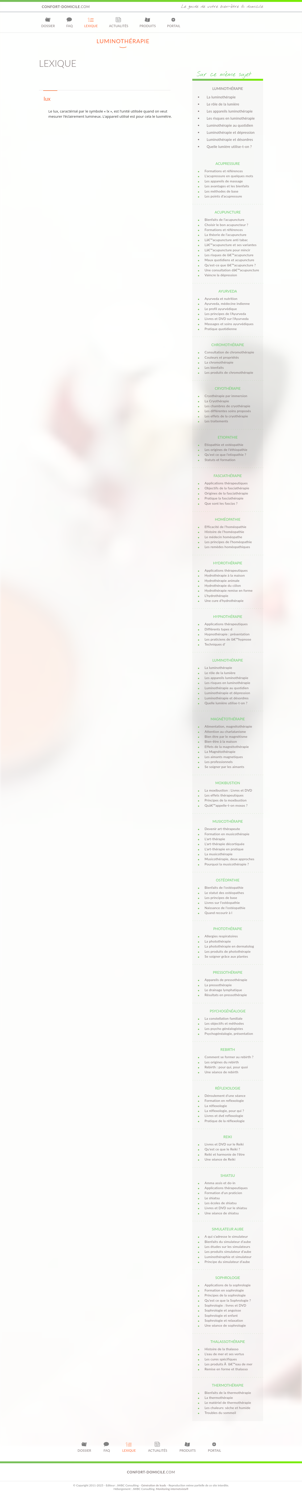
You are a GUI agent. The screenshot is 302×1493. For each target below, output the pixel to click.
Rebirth (227, 1049)
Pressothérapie (227, 972)
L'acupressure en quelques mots (229, 176)
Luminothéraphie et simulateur (228, 1257)
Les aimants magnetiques (224, 757)
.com (66, 6)
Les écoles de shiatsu (221, 1203)
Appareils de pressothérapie (226, 980)
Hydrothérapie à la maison (225, 575)
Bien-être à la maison (221, 741)
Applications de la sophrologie (228, 1285)
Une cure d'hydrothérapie (224, 601)
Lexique (91, 22)
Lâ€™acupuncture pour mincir (227, 250)
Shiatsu (228, 1175)
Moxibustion (227, 783)
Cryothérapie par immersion (226, 396)
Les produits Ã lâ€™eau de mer (228, 1364)
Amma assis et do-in (220, 1183)
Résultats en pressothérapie (226, 995)
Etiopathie (228, 437)
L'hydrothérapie (216, 596)
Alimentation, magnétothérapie (228, 726)
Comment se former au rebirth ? (229, 1057)
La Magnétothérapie (220, 752)
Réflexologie (227, 1088)
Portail (173, 22)
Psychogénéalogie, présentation (229, 1034)
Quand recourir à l (218, 913)
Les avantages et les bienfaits (227, 186)
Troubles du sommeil (220, 1413)
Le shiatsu (212, 1198)
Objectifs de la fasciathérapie (227, 488)
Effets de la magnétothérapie (227, 747)
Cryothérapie (228, 388)
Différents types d (218, 629)
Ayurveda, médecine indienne (227, 304)
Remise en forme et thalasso (226, 1369)
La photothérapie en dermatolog (229, 946)
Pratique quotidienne (221, 329)
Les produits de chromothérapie (229, 372)
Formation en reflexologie (224, 1101)
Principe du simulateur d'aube (227, 1262)
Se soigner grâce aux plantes (226, 956)
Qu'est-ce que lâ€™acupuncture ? (230, 265)
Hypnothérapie (227, 616)
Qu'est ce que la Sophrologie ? (228, 1300)
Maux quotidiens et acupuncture (229, 260)
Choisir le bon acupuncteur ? (226, 225)
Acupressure (227, 163)
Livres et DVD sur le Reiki (224, 1144)
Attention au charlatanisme (225, 732)
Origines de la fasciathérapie (226, 493)
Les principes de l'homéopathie (228, 542)
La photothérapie (218, 941)
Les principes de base (221, 898)
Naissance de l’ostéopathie (225, 908)
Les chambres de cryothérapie (227, 406)
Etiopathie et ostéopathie (224, 445)
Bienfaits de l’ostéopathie (224, 887)
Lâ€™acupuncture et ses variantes (230, 245)
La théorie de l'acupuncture (225, 235)
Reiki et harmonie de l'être (225, 1154)
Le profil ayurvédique (221, 309)
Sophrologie (227, 1277)
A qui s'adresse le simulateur (226, 1236)
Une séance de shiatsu (222, 1213)
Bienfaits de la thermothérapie (228, 1393)
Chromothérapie (227, 345)
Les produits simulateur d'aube (228, 1252)
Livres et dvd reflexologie (224, 1116)
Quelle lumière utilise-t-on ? (229, 146)
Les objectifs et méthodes (224, 1023)
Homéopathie (227, 519)
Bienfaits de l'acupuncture (224, 220)
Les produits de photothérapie (228, 951)
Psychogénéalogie (228, 1011)
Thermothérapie (227, 1385)
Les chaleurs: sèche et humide (227, 1408)
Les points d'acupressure (223, 196)
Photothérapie (227, 929)
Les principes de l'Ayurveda (225, 314)
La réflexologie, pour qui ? (224, 1111)
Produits (148, 22)
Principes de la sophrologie (225, 1295)
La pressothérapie (218, 985)
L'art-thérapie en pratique (224, 849)
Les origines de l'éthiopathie (226, 450)
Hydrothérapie (227, 563)
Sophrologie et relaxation (224, 1320)
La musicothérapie (218, 854)
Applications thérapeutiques (226, 483)
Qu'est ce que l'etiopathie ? (225, 455)
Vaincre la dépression (221, 275)
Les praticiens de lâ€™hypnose (228, 639)
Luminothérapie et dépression (231, 132)
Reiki (227, 1137)
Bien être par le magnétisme (226, 736)
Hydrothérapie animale (222, 581)
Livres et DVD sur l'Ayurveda (227, 319)
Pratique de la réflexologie (225, 1121)
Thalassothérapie (227, 1341)
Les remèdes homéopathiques (227, 547)
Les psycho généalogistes (224, 1029)
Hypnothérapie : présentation (227, 634)
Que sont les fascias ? (221, 503)
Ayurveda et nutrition (221, 299)
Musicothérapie (227, 821)
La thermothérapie (219, 1398)
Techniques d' (215, 644)
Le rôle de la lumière (223, 104)
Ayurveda (227, 291)
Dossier (48, 22)
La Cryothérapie (217, 401)
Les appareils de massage (224, 181)
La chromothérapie (219, 362)
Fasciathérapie (228, 476)
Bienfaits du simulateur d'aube (228, 1242)
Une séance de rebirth (221, 1072)
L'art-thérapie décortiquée (224, 844)
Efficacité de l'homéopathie (225, 527)
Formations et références (224, 171)
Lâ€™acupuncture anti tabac (226, 240)
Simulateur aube (228, 1229)
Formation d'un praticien (223, 1193)
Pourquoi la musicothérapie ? (227, 864)
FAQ (69, 22)
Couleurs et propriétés (222, 357)
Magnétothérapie (227, 719)
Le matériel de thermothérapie (228, 1403)
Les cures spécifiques (221, 1359)
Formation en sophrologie (224, 1290)
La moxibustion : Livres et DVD (228, 790)
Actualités (118, 22)
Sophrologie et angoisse (223, 1310)
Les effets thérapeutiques (224, 795)
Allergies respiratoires (221, 936)
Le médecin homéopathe (223, 537)
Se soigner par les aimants (224, 767)
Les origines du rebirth (222, 1062)
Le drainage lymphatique (223, 990)
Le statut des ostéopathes (224, 893)
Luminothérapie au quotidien (230, 125)
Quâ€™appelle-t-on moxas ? (226, 805)
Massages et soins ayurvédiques (229, 324)
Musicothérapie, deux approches (229, 859)
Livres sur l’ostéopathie (222, 903)
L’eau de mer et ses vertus (224, 1354)
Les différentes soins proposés (228, 411)
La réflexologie (216, 1106)
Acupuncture (228, 212)
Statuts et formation (220, 460)
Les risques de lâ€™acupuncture (229, 255)
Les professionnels (219, 762)
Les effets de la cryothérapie (226, 416)
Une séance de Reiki (220, 1159)
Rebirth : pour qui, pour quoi (226, 1067)
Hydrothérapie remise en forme (229, 590)
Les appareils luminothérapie (230, 111)
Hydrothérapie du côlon (223, 585)
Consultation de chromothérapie (229, 352)
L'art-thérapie (215, 839)
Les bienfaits (214, 367)
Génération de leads (153, 1485)
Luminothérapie (227, 660)
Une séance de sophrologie (225, 1325)
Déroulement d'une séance (225, 1096)
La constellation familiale (224, 1018)
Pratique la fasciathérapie (224, 498)
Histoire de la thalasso (222, 1349)
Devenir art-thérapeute (222, 829)
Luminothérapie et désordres (230, 139)
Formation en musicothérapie (227, 834)
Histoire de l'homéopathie (224, 532)
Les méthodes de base (221, 191)
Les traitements (216, 421)
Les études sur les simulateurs (227, 1247)
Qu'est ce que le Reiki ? (222, 1149)
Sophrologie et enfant (221, 1315)
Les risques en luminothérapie (231, 118)
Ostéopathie (227, 880)
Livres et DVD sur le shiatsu (226, 1208)
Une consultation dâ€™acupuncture (232, 270)
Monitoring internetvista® (172, 1489)
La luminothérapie (221, 97)
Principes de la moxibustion (226, 800)
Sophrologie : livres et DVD (225, 1305)
